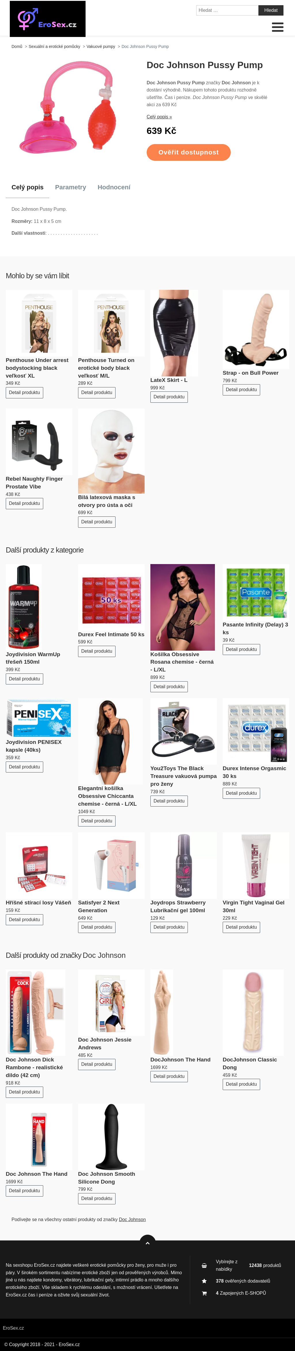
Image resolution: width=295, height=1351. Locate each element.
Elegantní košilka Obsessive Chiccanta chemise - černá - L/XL (107, 796)
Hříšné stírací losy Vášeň (38, 903)
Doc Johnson (104, 955)
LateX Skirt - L (169, 380)
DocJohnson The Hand (180, 1060)
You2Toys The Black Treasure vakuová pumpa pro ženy (183, 776)
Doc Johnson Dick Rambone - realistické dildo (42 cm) (34, 1067)
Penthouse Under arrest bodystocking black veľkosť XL (37, 368)
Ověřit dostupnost (188, 152)
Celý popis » (159, 116)
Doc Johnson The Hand (36, 1174)
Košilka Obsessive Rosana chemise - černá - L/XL (182, 662)
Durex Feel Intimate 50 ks (111, 634)
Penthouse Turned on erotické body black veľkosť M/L (106, 368)
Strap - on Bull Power (251, 373)
